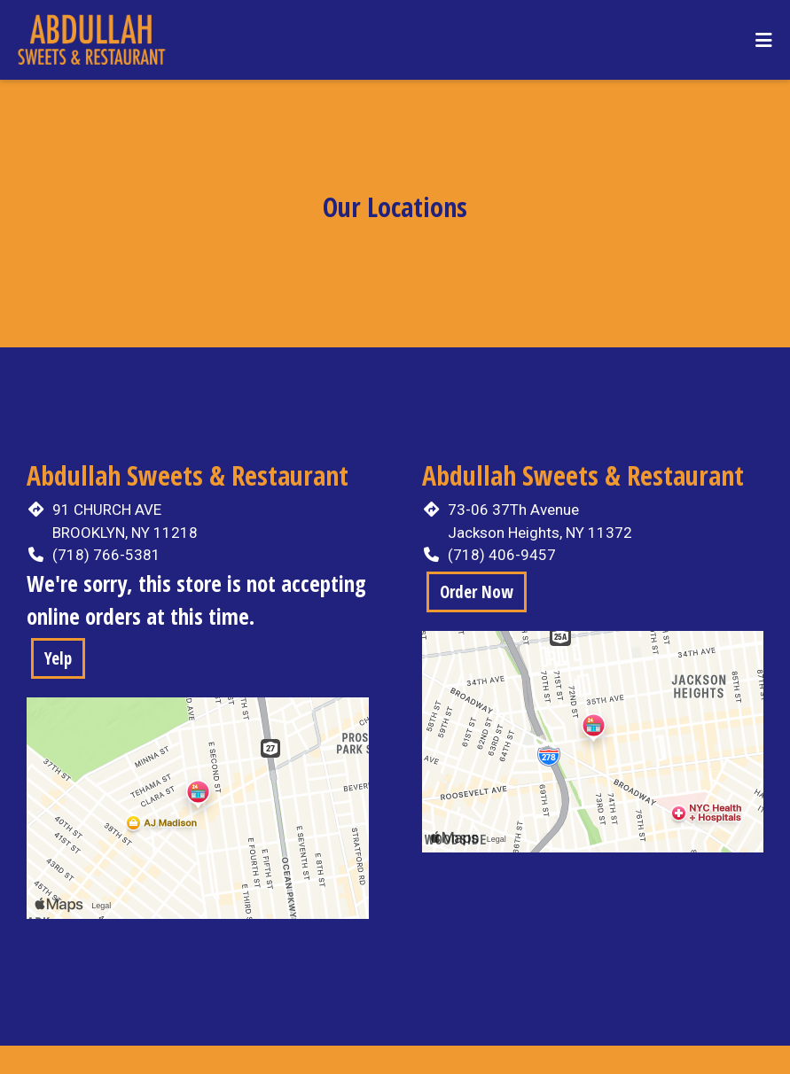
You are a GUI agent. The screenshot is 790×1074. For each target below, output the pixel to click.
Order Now (476, 591)
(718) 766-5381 (106, 555)
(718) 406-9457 (502, 555)
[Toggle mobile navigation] (764, 39)
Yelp (58, 658)
